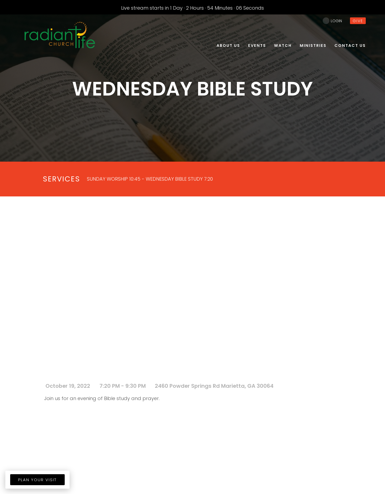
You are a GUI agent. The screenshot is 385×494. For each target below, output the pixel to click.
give (358, 21)
